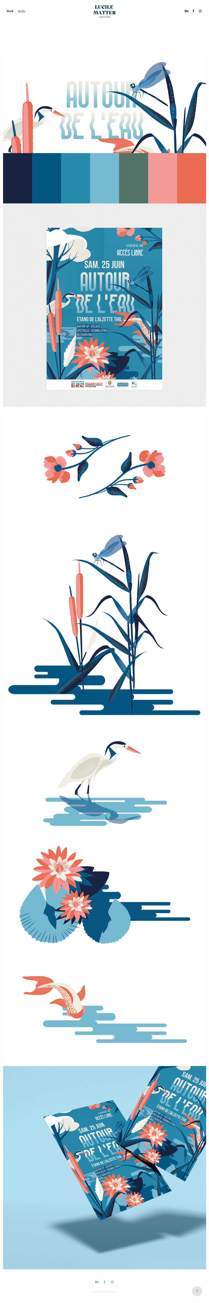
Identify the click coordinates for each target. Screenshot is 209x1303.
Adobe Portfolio (110, 1291)
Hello (21, 11)
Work (10, 11)
